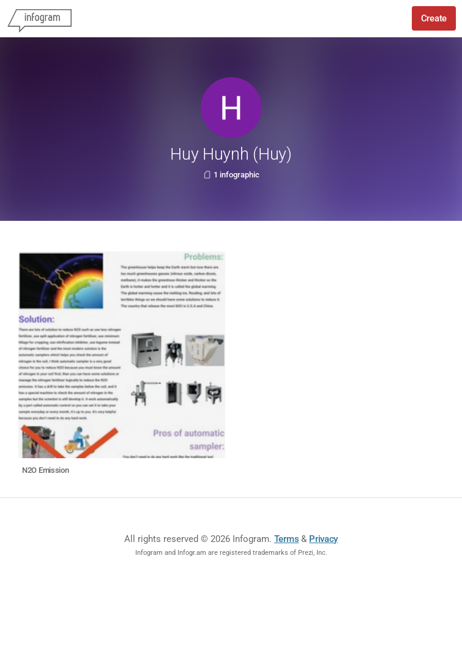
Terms (286, 538)
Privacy (323, 538)
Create (434, 18)
